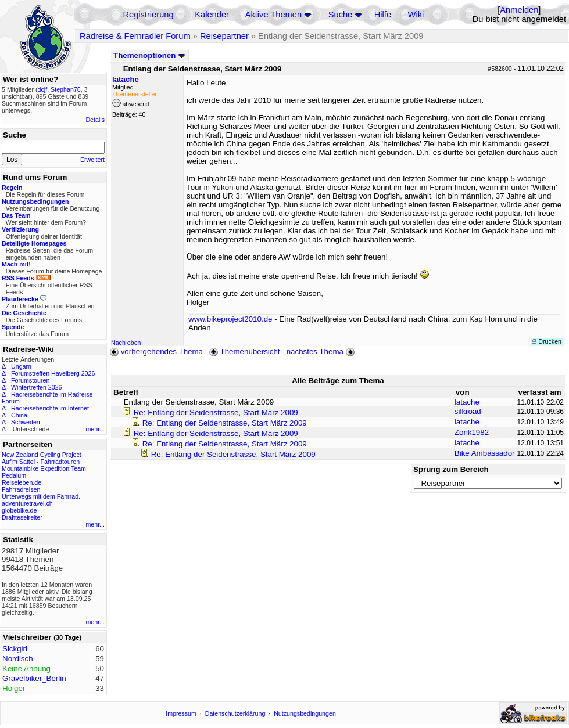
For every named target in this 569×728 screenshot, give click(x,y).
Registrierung (148, 14)
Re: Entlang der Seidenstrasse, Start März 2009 (216, 412)
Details (95, 119)
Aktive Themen (273, 14)
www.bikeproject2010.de (230, 319)
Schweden (25, 422)
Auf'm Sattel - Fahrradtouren (41, 461)
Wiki (416, 14)
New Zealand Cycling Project (41, 454)
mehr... (95, 429)
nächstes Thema (322, 351)
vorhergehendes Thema (156, 351)
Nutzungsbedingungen (305, 713)
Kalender (212, 14)
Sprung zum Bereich (451, 469)
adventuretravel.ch (27, 503)
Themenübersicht (244, 351)
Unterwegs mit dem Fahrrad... (43, 496)
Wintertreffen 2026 (36, 387)
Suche (340, 14)
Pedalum (14, 475)
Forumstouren (30, 380)
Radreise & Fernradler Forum (135, 36)
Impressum (181, 713)
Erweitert (92, 159)
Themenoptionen (149, 55)
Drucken (546, 341)
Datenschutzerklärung (235, 713)
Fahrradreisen (21, 489)
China (19, 415)
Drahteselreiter (22, 517)
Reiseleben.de (21, 482)
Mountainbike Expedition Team (44, 468)
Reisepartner (224, 36)
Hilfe (382, 14)
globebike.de (19, 510)
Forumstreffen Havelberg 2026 (53, 373)
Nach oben (126, 342)
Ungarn (21, 366)
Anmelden (519, 10)
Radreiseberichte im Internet (50, 408)
